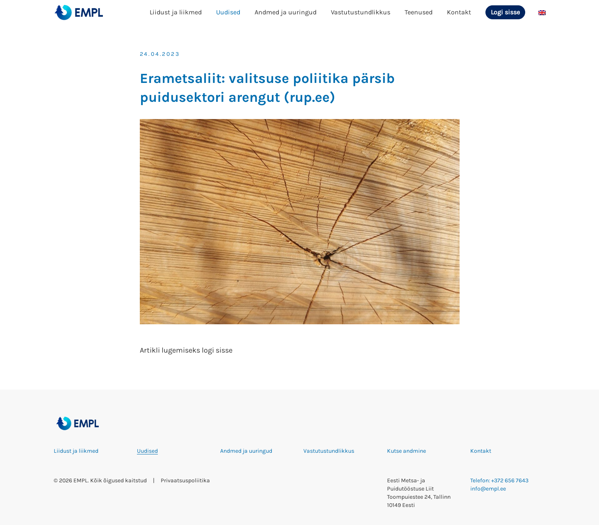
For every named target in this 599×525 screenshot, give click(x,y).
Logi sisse (505, 12)
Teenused (419, 12)
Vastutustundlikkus (360, 12)
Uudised (228, 12)
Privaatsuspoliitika (185, 480)
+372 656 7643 (509, 480)
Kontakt (459, 12)
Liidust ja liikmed (176, 12)
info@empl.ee (488, 488)
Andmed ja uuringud (286, 12)
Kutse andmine (406, 450)
